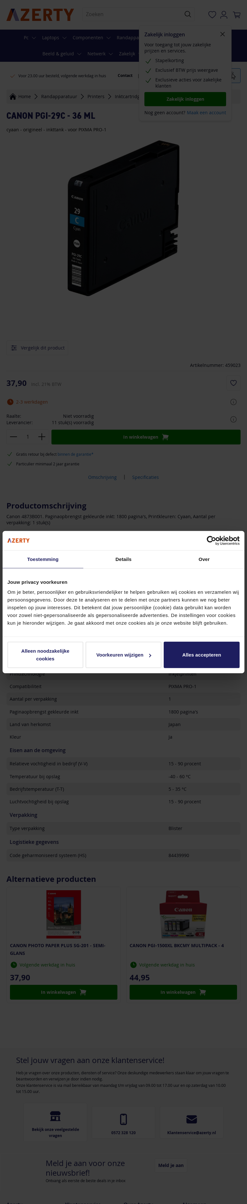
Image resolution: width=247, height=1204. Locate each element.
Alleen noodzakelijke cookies (45, 654)
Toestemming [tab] (43, 559)
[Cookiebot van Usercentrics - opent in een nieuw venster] (211, 540)
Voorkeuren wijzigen (123, 655)
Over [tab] (204, 559)
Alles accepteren (201, 655)
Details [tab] (123, 559)
